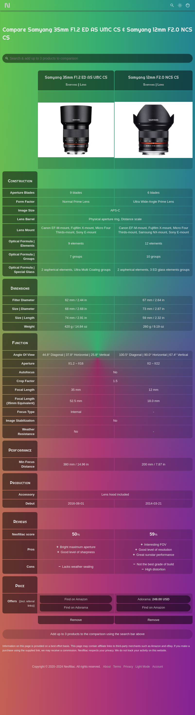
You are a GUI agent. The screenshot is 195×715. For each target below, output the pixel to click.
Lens (83, 84)
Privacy (128, 666)
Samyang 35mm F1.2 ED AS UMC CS (76, 77)
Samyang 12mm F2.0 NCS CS (153, 77)
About (107, 666)
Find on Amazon (75, 599)
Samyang (71, 84)
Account (157, 666)
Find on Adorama (76, 607)
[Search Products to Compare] (97, 58)
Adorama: (153, 599)
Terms (117, 666)
